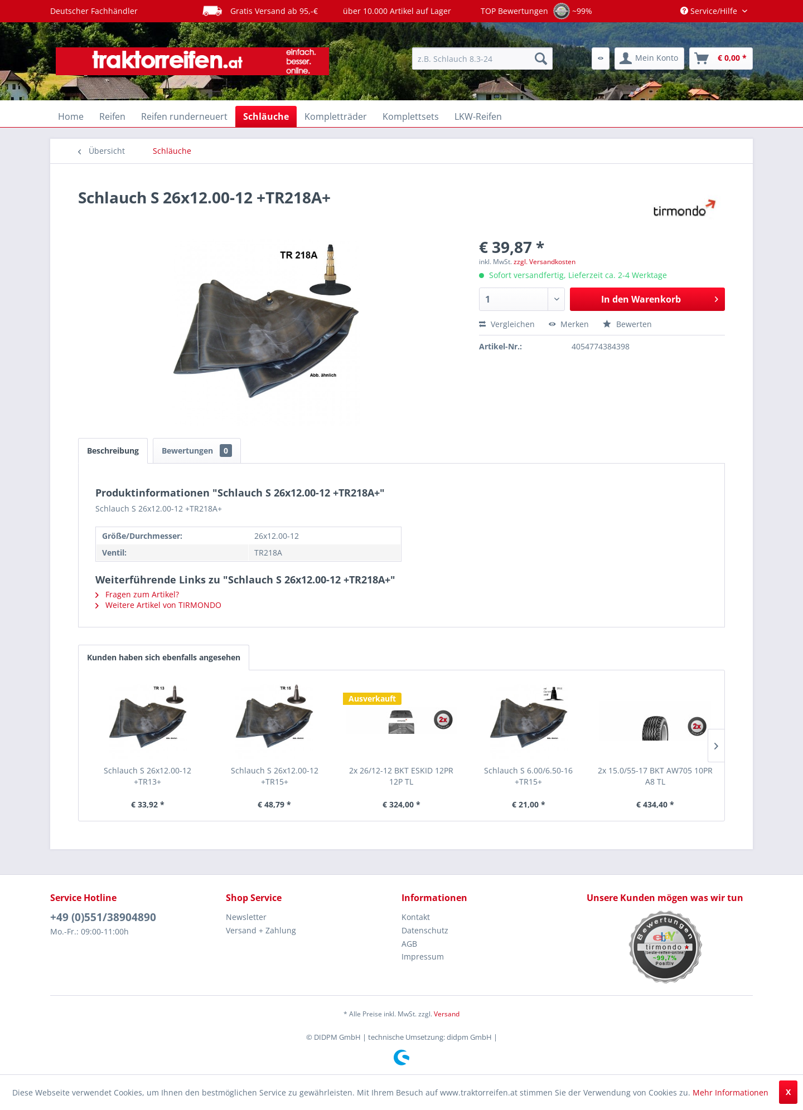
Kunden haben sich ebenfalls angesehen (163, 657)
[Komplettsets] (411, 116)
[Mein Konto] (649, 58)
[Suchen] (541, 58)
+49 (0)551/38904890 (103, 917)
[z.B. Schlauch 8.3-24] (482, 58)
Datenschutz (425, 930)
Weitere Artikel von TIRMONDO (158, 605)
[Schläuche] (266, 116)
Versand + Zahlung (261, 930)
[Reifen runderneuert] (184, 116)
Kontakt (416, 917)
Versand (446, 1014)
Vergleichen (507, 324)
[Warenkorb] (721, 58)
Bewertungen (197, 450)
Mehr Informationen (730, 1092)
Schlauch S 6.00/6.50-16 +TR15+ (528, 776)
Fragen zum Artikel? (137, 594)
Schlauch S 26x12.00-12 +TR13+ (147, 776)
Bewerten (627, 324)
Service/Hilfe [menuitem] (709, 11)
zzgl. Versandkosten (544, 261)
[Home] (70, 116)
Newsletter (246, 917)
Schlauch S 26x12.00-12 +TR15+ (274, 776)
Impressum (423, 956)
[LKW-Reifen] (478, 116)
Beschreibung (113, 450)
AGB (409, 943)
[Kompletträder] (336, 116)
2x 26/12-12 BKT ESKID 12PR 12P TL (401, 776)
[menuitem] (482, 58)
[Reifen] (112, 116)
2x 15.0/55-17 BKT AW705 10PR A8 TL (655, 776)
